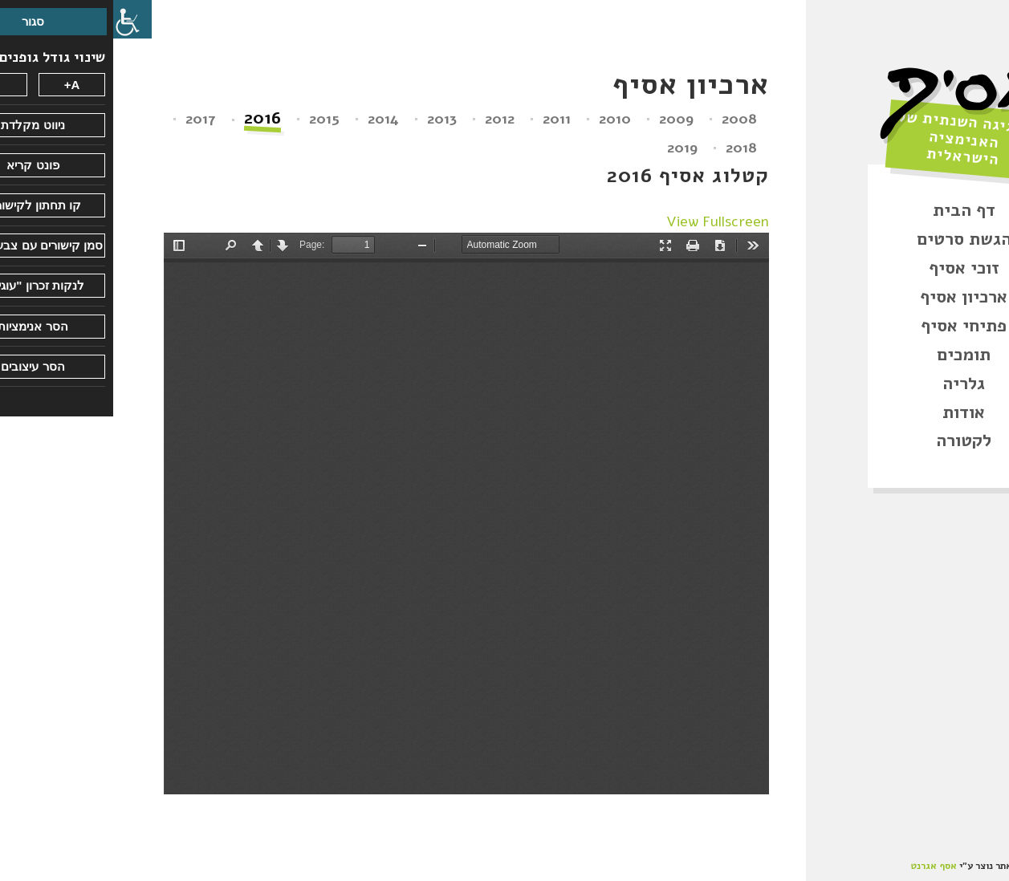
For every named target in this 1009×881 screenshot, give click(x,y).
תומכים (850, 355)
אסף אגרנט (820, 865)
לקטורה (850, 440)
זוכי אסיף (851, 268)
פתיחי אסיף (850, 326)
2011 (443, 119)
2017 (87, 119)
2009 (563, 119)
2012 (386, 119)
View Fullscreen (604, 221)
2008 (626, 119)
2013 (329, 119)
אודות (850, 412)
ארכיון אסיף (850, 297)
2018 (628, 147)
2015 (211, 119)
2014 (270, 119)
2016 (149, 120)
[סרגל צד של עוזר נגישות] (19, 19)
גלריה (850, 383)
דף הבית (851, 210)
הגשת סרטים (851, 239)
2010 (502, 119)
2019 (569, 147)
